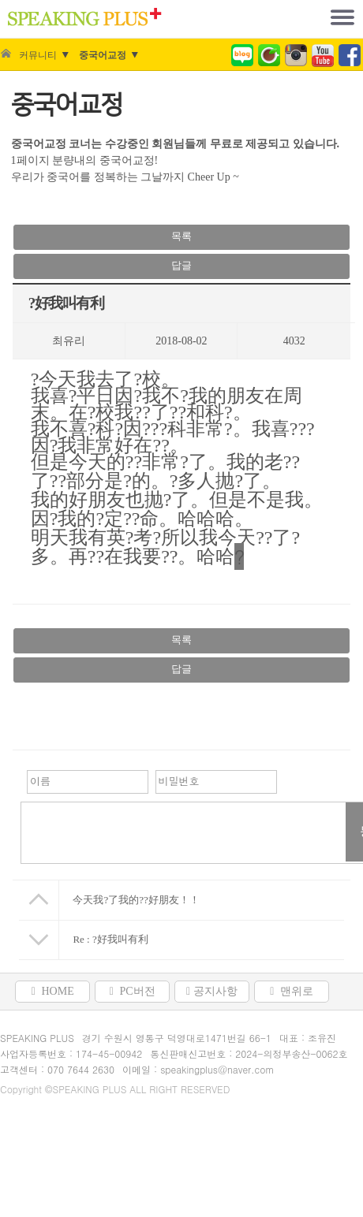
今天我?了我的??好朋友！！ (136, 900)
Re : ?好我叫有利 (110, 939)
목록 (181, 236)
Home (5, 55)
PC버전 (132, 991)
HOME (53, 991)
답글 (181, 265)
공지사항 (212, 991)
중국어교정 (102, 55)
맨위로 (291, 991)
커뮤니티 (38, 55)
